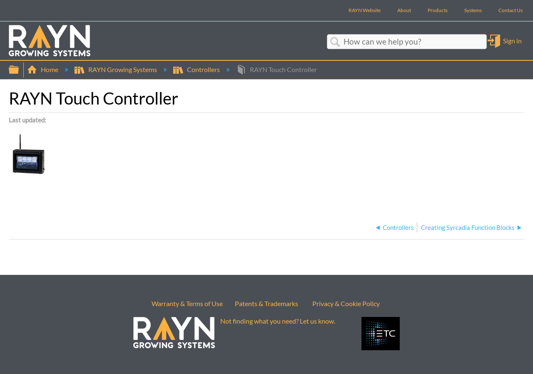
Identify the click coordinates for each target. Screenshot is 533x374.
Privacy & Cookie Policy (346, 303)
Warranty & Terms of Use (187, 303)
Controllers (197, 69)
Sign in (512, 41)
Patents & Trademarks (266, 303)
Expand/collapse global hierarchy (19, 70)
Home (43, 69)
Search (335, 42)
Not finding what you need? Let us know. (277, 321)
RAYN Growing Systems (116, 69)
